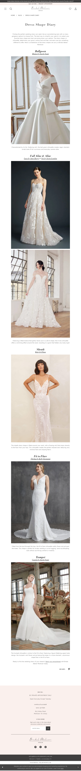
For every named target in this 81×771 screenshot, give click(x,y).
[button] (5, 8)
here (62, 769)
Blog (20, 15)
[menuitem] (32, 4)
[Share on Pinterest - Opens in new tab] (69, 669)
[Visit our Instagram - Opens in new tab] (45, 747)
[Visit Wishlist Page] (70, 8)
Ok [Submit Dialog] (78, 767)
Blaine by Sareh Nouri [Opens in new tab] (40, 54)
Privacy (32, 759)
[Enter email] (40, 729)
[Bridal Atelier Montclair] (40, 8)
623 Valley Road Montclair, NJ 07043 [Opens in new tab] (40, 712)
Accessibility (47, 759)
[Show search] (11, 8)
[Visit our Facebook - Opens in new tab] (40, 747)
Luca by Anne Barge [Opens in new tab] (31, 159)
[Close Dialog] (2, 767)
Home (13, 15)
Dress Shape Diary (32, 15)
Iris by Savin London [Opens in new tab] (49, 159)
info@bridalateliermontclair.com (40, 757)
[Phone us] (32, 4)
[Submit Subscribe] (48, 729)
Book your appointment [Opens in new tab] (53, 661)
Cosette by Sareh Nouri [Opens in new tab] (40, 560)
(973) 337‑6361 (40, 708)
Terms (38, 759)
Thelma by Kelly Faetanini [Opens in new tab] (40, 459)
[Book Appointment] (46, 4)
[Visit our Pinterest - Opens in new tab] (35, 747)
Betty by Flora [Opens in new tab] (40, 352)
